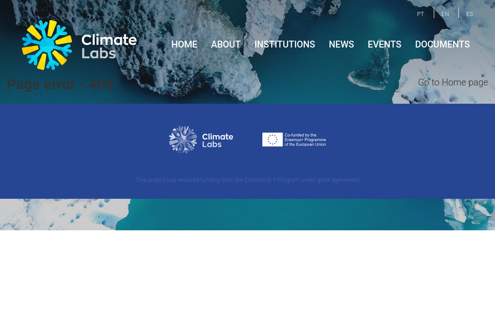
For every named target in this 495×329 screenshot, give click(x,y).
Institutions (285, 44)
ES (469, 14)
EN (445, 14)
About (226, 44)
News (341, 44)
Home (184, 44)
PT (420, 14)
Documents (442, 44)
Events (385, 44)
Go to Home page (453, 82)
